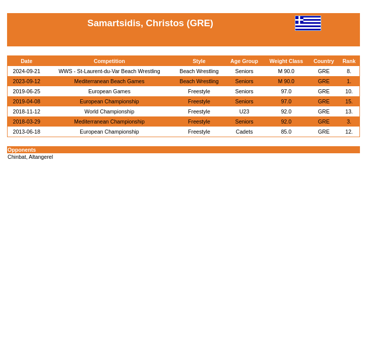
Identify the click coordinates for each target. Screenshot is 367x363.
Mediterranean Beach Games (109, 81)
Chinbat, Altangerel (30, 157)
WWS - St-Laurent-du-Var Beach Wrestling (109, 71)
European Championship (109, 101)
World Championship (110, 111)
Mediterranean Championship (109, 121)
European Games (109, 91)
